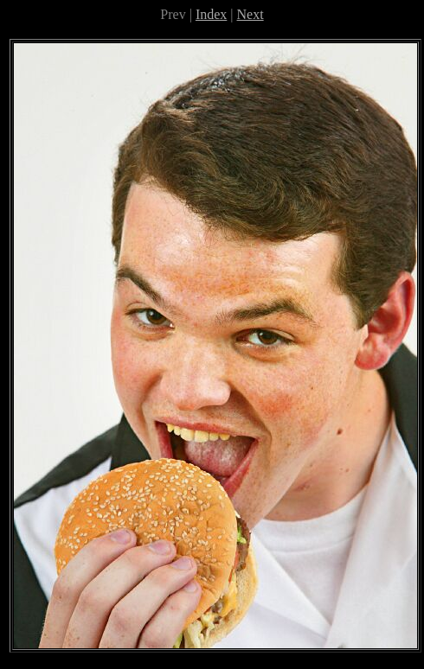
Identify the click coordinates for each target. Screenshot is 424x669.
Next (250, 14)
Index (211, 14)
